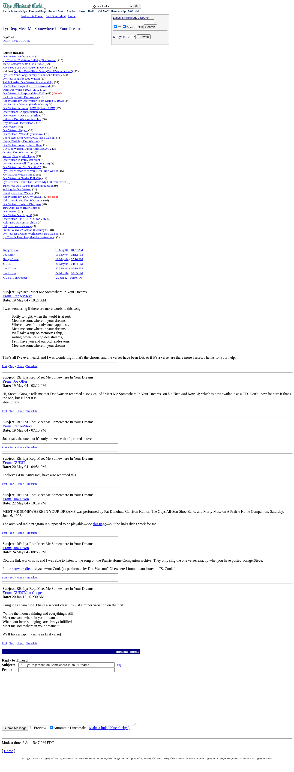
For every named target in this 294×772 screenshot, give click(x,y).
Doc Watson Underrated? (18, 56)
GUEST (8, 263)
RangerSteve (10, 250)
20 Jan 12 (62, 277)
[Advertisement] (140, 76)
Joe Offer (9, 254)
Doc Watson (10, 126)
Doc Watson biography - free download (26, 86)
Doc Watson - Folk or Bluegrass (22, 204)
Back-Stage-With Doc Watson (21, 97)
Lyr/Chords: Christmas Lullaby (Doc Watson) (30, 60)
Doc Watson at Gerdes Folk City (22, 178)
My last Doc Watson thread (19, 174)
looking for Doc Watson (17, 189)
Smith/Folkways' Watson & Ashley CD (26, 230)
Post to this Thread (32, 16)
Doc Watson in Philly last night (21, 159)
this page (99, 524)
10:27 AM (77, 250)
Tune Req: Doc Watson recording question (28, 185)
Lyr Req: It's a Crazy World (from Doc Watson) (31, 233)
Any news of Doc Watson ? (19, 123)
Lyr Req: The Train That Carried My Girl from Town (34, 182)
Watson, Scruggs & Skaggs (19, 156)
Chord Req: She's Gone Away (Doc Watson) (29, 137)
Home (71, 16)
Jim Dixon (9, 268)
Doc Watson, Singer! (15, 130)
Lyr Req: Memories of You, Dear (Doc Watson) (31, 171)
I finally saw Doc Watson (18, 193)
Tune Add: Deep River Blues (20, 207)
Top (11, 366)
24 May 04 (61, 273)
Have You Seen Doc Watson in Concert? (27, 67)
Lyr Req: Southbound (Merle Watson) (25, 104)
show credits (21, 569)
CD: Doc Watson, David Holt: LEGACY (27, 148)
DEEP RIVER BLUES (16, 40)
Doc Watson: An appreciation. (21, 111)
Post (4, 366)
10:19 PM (77, 268)
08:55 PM (77, 273)
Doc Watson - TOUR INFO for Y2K (24, 219)
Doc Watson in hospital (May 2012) (24, 93)
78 (46, 134)
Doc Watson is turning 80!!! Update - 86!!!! (29, 108)
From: (7, 296)
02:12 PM (77, 254)
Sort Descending (56, 16)
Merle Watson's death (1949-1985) (23, 64)
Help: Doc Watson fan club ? (20, 222)
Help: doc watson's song (17, 226)
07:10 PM (77, 259)
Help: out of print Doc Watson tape (24, 200)
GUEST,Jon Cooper (15, 277)
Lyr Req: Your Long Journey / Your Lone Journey (32, 75)
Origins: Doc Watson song (18, 152)
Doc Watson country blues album (22, 145)
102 (43, 89)
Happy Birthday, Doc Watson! (21, 141)
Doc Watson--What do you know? (23, 134)
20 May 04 (61, 263)
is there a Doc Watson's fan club (22, 119)
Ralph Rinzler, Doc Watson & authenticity (28, 82)
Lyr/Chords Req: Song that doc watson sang (29, 237)
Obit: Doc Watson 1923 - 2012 (21, 89)
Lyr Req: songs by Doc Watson (21, 78)
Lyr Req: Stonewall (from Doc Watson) (26, 163)
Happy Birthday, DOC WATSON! (23, 196)
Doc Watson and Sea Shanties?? (22, 167)
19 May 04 (61, 250)
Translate (31, 366)
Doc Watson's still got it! (17, 215)
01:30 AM (76, 277)
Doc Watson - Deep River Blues (22, 115)
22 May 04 (61, 268)
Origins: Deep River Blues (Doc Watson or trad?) (43, 71)
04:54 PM (77, 263)
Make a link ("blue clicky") (109, 738)
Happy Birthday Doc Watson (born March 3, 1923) (33, 100)
